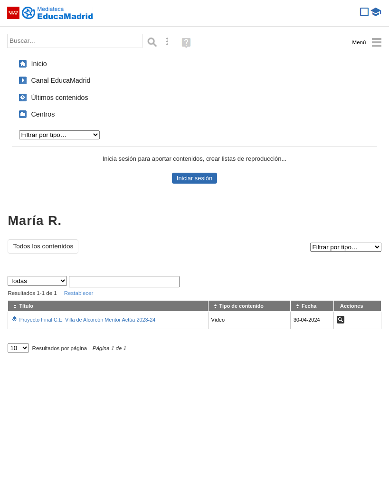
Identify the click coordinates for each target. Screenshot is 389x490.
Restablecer (79, 293)
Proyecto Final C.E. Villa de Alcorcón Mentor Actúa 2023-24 (87, 320)
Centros (43, 114)
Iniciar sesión (194, 178)
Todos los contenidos (43, 246)
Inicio (39, 64)
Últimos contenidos (59, 97)
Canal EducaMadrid (61, 80)
